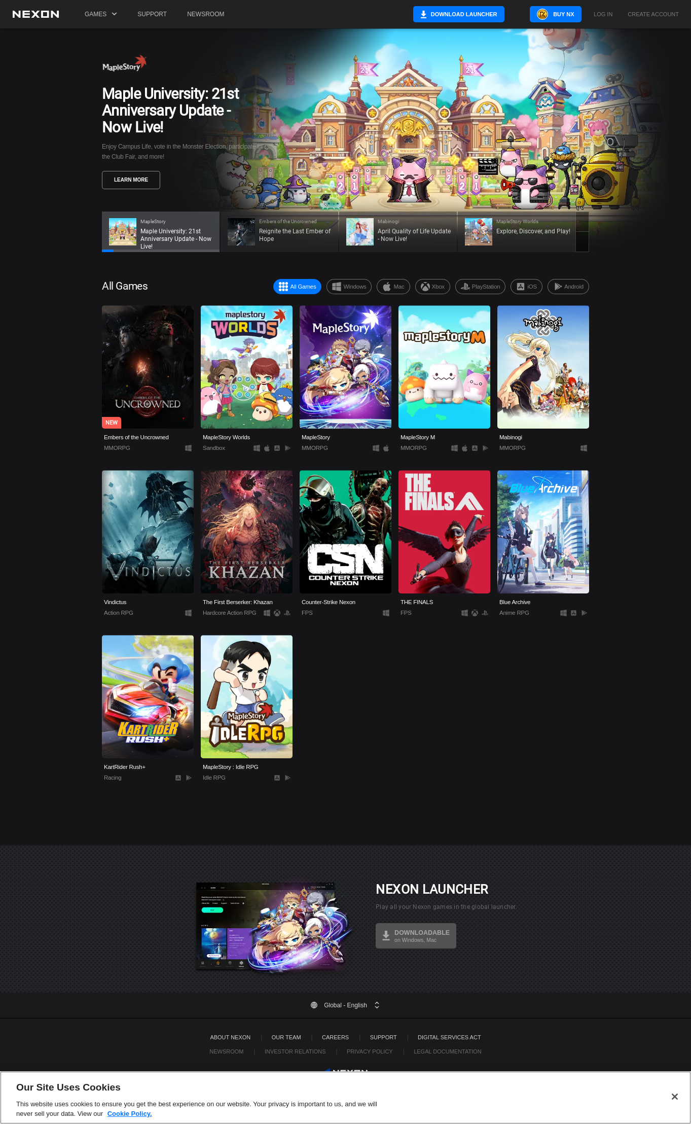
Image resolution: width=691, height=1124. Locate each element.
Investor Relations (295, 1051)
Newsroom (205, 14)
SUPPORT (383, 1037)
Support (152, 14)
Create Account (653, 14)
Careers (335, 1037)
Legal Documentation (448, 1051)
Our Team (286, 1037)
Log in (603, 14)
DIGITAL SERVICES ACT (449, 1037)
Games (101, 14)
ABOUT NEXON (230, 1037)
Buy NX (550, 14)
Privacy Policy (370, 1051)
